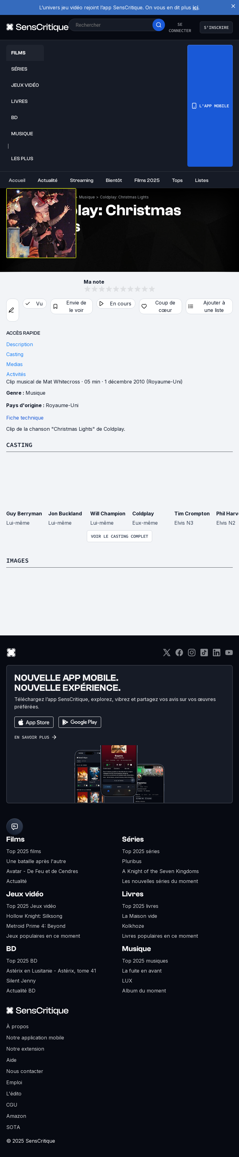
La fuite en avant (142, 971)
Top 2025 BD (21, 961)
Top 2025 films (23, 851)
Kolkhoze (133, 926)
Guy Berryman (24, 513)
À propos (17, 1026)
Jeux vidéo (25, 894)
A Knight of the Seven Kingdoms (160, 871)
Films (15, 839)
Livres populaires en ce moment (160, 936)
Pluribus (132, 861)
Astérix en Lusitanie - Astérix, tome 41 (51, 971)
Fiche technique (25, 418)
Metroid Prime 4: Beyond (35, 926)
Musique (87, 197)
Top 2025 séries (141, 851)
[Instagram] (191, 654)
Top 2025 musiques (145, 961)
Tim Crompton (192, 513)
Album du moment (144, 990)
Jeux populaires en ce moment (43, 936)
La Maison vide (139, 916)
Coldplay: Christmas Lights (124, 197)
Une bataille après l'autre (36, 861)
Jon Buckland (65, 513)
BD (11, 949)
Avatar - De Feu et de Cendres (42, 871)
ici (195, 7)
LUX (127, 981)
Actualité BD (20, 990)
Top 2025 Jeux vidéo (31, 906)
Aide (11, 1060)
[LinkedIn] (216, 654)
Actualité (16, 881)
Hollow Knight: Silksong (34, 916)
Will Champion (107, 513)
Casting (19, 444)
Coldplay (143, 513)
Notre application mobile (35, 1037)
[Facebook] (179, 654)
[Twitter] (167, 654)
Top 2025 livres (140, 906)
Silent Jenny (21, 981)
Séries (133, 839)
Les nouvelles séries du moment (160, 881)
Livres (132, 894)
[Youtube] (229, 654)
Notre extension (25, 1049)
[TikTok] (204, 654)
